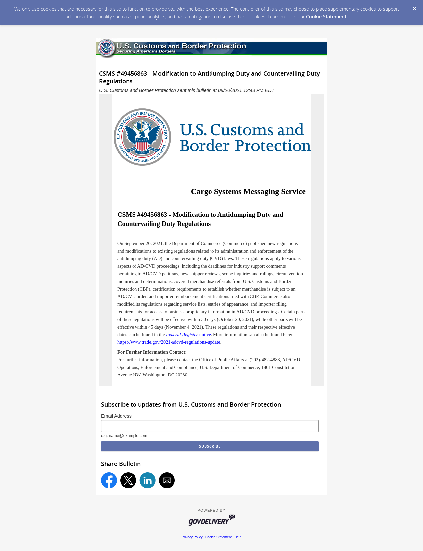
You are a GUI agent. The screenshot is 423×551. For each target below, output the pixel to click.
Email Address (116, 416)
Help (237, 537)
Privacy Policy (192, 537)
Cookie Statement (326, 16)
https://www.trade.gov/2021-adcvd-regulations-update (168, 342)
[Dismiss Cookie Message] (414, 8)
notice (188, 334)
